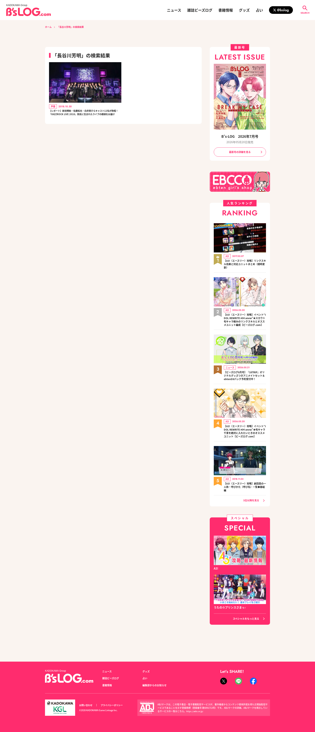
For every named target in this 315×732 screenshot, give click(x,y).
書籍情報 (225, 10)
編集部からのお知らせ (156, 685)
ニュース (174, 10)
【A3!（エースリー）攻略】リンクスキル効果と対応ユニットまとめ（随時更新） (245, 265)
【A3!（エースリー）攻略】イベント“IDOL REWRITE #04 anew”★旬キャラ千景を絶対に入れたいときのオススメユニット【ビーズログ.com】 (245, 445)
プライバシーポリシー (116, 705)
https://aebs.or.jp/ (195, 711)
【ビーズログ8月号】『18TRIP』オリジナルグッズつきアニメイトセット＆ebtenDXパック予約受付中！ (245, 384)
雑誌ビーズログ (199, 10)
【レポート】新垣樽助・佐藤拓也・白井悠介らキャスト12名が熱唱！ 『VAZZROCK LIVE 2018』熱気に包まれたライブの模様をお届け (84, 116)
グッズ (244, 10)
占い (259, 10)
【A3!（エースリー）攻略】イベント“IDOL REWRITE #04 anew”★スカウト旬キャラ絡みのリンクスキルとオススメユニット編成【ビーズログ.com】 (245, 324)
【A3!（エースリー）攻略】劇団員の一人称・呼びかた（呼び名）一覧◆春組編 (245, 504)
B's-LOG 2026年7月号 (240, 136)
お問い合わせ (87, 705)
